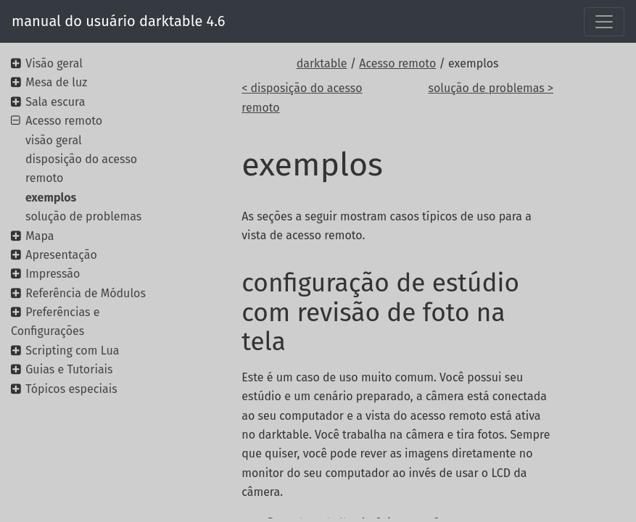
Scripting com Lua (72, 350)
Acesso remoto (397, 63)
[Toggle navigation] (604, 21)
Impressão (52, 274)
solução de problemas (83, 216)
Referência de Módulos (85, 293)
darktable (322, 63)
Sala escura (55, 102)
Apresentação (61, 255)
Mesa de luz (56, 82)
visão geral (53, 140)
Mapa (39, 236)
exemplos (50, 197)
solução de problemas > (491, 88)
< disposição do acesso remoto (301, 97)
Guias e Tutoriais (68, 369)
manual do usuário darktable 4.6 (119, 21)
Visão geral (54, 63)
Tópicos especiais (71, 389)
